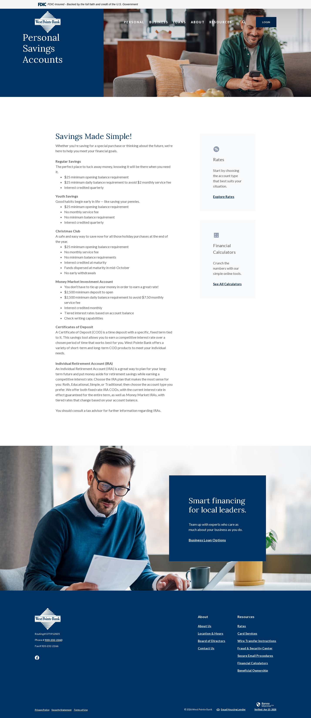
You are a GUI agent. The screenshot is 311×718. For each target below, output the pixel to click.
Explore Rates (223, 197)
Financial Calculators (252, 663)
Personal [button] (134, 22)
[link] (265, 706)
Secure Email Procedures (255, 655)
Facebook (37, 657)
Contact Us (206, 648)
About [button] (198, 22)
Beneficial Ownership (252, 670)
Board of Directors (211, 641)
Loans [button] (179, 22)
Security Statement (62, 709)
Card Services (247, 633)
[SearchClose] (244, 22)
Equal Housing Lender (233, 709)
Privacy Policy (42, 709)
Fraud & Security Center (254, 648)
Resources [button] (220, 22)
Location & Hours (210, 633)
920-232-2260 (53, 640)
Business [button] (158, 22)
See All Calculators (227, 284)
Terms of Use (81, 709)
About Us (204, 626)
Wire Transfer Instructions (256, 641)
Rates (241, 626)
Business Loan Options (207, 540)
